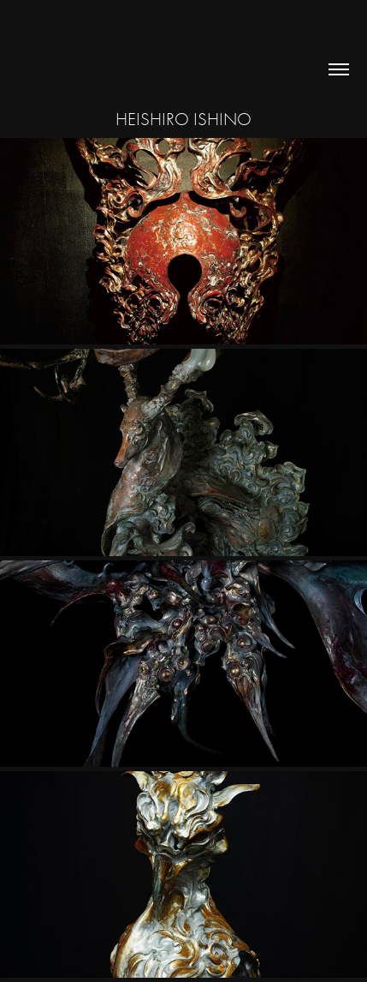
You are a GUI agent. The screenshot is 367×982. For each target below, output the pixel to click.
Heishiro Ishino (183, 119)
